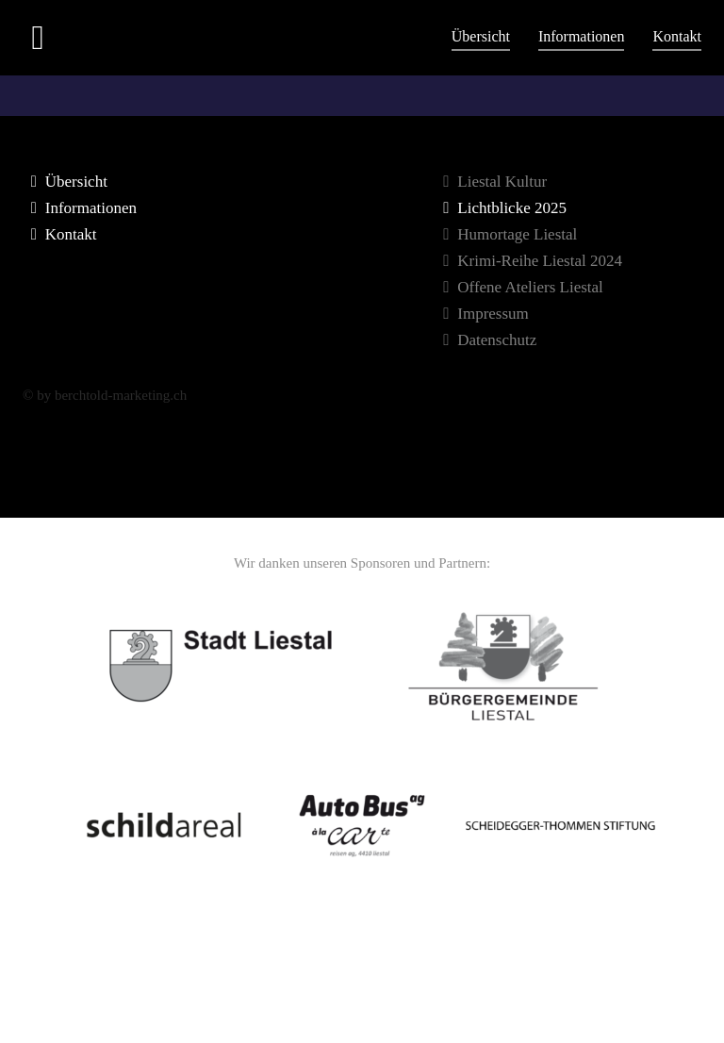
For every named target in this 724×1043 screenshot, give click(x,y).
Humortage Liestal (507, 234)
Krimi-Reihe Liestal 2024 (529, 261)
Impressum (482, 314)
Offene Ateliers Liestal (519, 287)
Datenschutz (486, 340)
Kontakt (676, 36)
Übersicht (481, 36)
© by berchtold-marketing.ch (105, 395)
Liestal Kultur (492, 181)
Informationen (581, 36)
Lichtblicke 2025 (501, 208)
